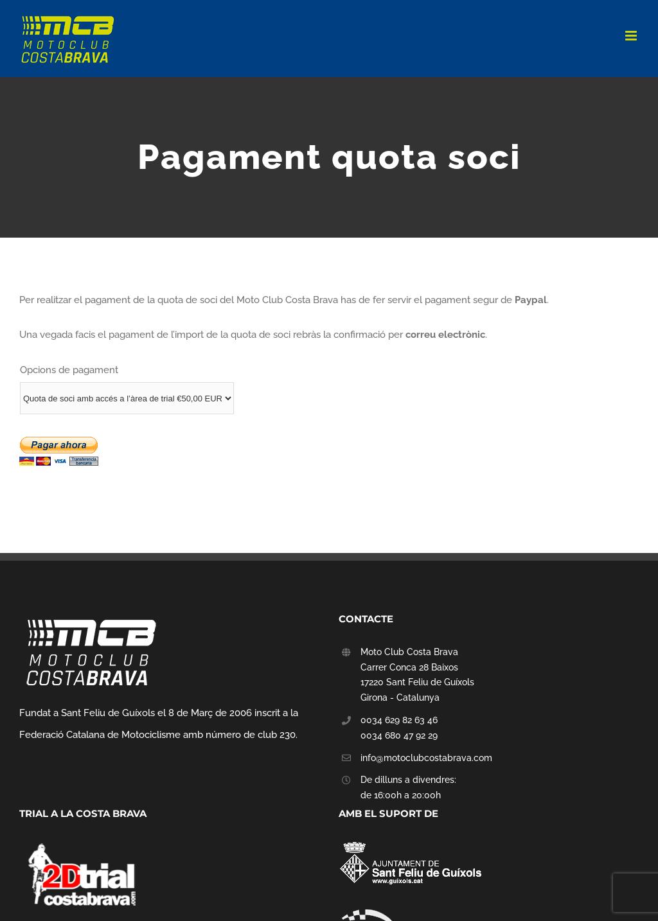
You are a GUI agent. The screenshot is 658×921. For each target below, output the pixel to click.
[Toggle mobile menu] (632, 35)
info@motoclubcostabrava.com (426, 758)
